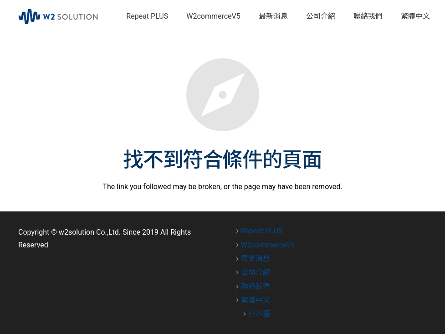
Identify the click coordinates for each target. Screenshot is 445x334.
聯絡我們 (255, 286)
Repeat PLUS (262, 230)
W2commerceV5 (268, 245)
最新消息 (255, 258)
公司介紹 (255, 272)
